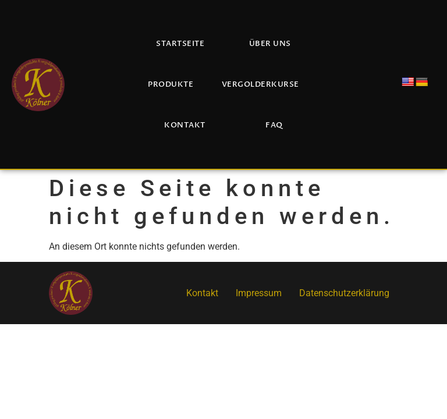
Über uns (270, 43)
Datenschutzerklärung (344, 293)
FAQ (274, 125)
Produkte (170, 84)
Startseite (180, 43)
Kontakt (184, 125)
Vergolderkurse (260, 84)
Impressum (259, 293)
